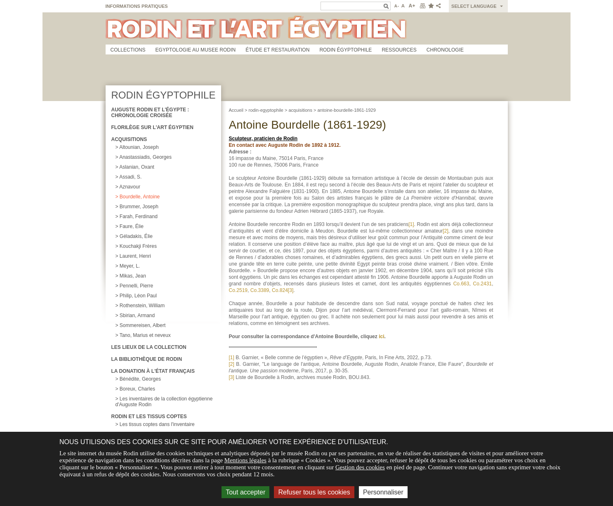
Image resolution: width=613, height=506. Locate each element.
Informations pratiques (137, 6)
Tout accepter (245, 492)
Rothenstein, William (142, 305)
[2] (445, 231)
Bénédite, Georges (140, 379)
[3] (290, 290)
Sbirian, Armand (137, 315)
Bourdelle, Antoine (140, 197)
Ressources (399, 50)
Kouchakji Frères (138, 246)
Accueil (236, 110)
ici (381, 336)
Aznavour (129, 187)
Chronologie (445, 50)
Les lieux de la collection (148, 347)
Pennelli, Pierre (136, 286)
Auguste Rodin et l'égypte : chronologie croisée (150, 112)
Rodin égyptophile (345, 50)
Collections (128, 50)
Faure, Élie (132, 226)
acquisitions (300, 110)
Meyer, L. (130, 266)
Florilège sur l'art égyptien (152, 127)
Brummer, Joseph (139, 206)
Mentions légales (245, 460)
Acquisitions (129, 139)
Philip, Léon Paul (138, 296)
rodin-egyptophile (266, 110)
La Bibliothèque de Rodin (146, 359)
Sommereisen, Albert (142, 325)
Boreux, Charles (137, 389)
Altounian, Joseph (138, 147)
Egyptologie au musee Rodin (196, 50)
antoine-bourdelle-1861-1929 (346, 110)
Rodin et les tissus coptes (149, 416)
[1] (411, 224)
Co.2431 (482, 284)
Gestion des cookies (360, 467)
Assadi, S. (130, 177)
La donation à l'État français (153, 371)
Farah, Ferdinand (139, 216)
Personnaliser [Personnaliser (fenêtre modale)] (383, 492)
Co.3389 (259, 290)
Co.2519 (238, 290)
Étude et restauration (277, 50)
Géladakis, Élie (136, 236)
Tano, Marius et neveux (145, 335)
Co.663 (461, 284)
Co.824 (280, 290)
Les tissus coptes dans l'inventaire (157, 424)
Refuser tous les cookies (314, 492)
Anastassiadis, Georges (145, 157)
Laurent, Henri (135, 256)
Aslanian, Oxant (136, 167)
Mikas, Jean (133, 276)
